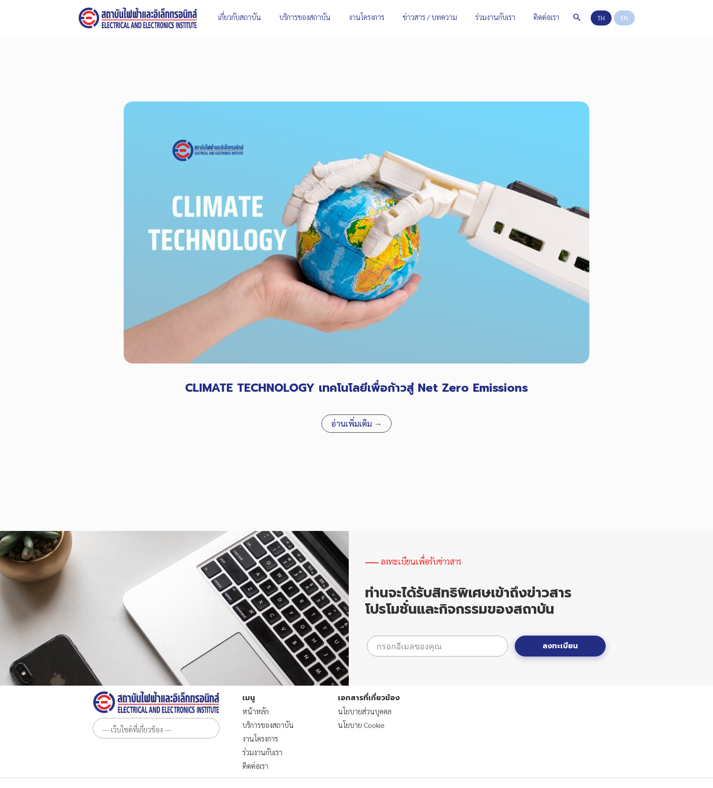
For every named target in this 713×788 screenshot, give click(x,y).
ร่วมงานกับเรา (262, 752)
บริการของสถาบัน (268, 725)
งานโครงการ (260, 738)
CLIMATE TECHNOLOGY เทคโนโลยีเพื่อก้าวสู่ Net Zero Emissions (356, 388)
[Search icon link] (566, 18)
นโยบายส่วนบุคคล (365, 711)
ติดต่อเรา (255, 766)
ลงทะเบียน (560, 646)
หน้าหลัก (255, 711)
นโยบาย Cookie (361, 725)
